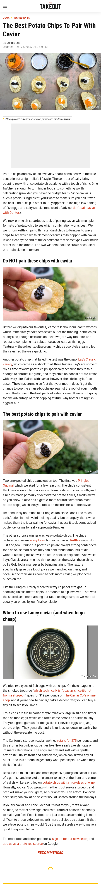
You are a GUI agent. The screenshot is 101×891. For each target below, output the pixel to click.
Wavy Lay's (37, 540)
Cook (6, 17)
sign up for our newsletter (69, 839)
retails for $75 (67, 741)
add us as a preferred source (23, 844)
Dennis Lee (13, 42)
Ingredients (21, 17)
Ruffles (75, 540)
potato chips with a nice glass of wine (68, 783)
